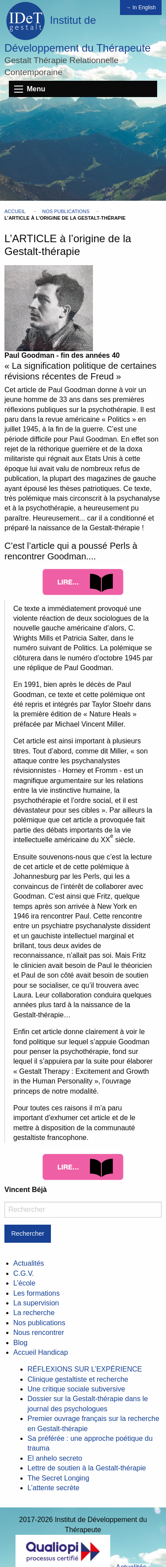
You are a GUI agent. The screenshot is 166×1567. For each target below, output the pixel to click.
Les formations (36, 1293)
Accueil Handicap (40, 1352)
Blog (20, 1342)
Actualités (28, 1263)
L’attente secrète (53, 1488)
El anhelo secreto (54, 1458)
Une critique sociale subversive (76, 1389)
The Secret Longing (58, 1478)
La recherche (33, 1312)
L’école (24, 1283)
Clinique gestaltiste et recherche (77, 1379)
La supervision (36, 1303)
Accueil (14, 211)
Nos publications (65, 211)
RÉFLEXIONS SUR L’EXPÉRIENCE (84, 1369)
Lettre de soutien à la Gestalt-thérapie (86, 1468)
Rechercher (27, 1233)
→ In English (141, 7)
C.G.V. (23, 1273)
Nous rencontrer (38, 1332)
